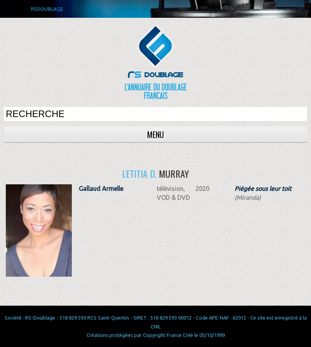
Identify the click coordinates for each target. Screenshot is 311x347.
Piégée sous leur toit (263, 188)
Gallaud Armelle (101, 188)
